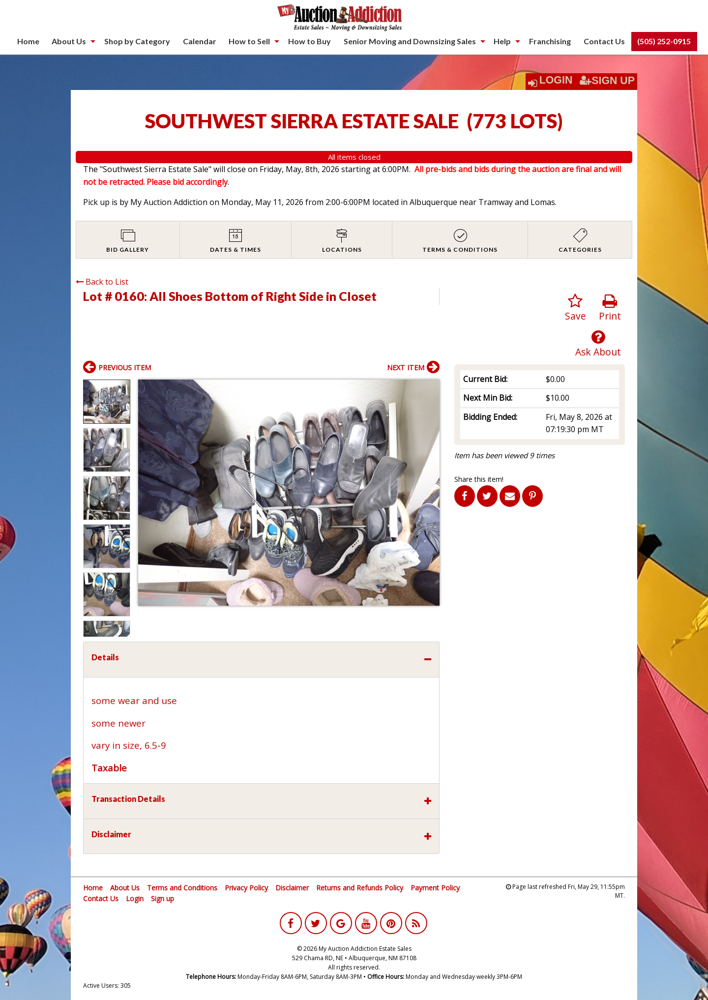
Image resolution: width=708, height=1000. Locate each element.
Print (610, 308)
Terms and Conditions (182, 887)
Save (575, 308)
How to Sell (249, 41)
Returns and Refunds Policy (359, 887)
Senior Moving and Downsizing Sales (410, 41)
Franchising (550, 41)
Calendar (199, 41)
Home (28, 41)
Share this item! (478, 479)
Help (502, 41)
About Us (69, 41)
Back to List (102, 281)
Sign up (162, 898)
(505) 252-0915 (664, 41)
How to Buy (309, 41)
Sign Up (607, 81)
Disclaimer (292, 887)
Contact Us (604, 41)
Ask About (598, 343)
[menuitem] (28, 41)
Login (556, 80)
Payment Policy (435, 887)
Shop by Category (137, 41)
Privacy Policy (246, 887)
